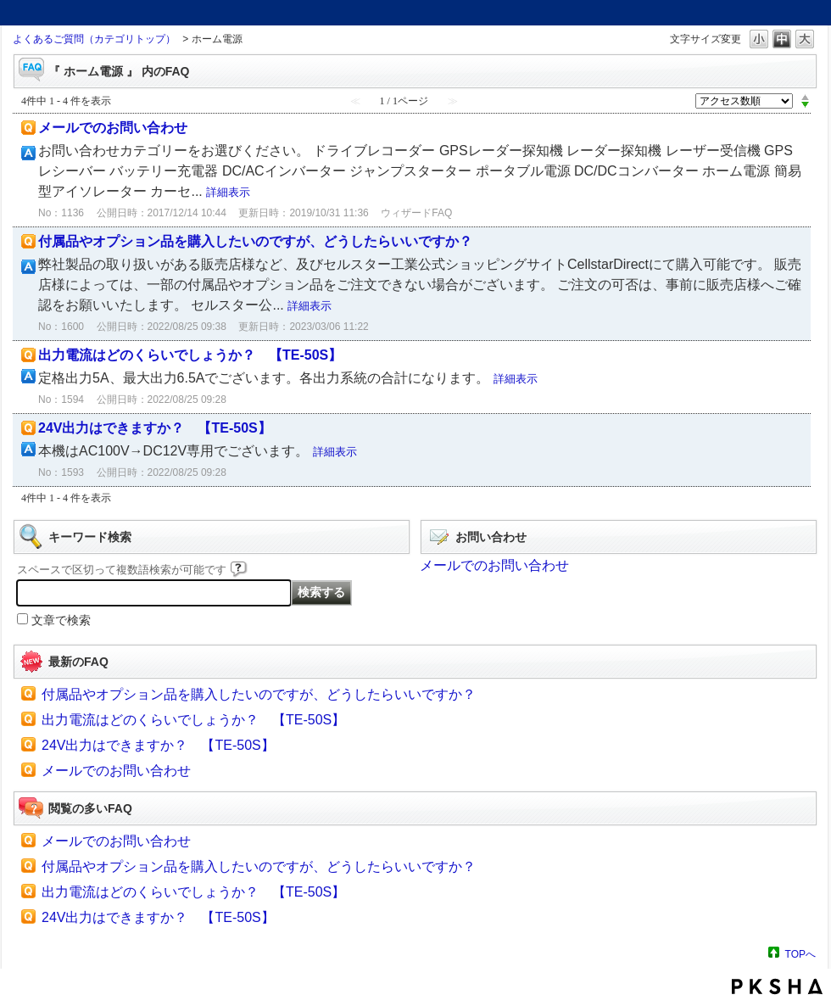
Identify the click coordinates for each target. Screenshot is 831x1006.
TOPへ (800, 953)
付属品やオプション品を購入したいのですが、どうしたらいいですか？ (255, 241)
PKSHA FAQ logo (777, 986)
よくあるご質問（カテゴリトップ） (94, 39)
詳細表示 (228, 192)
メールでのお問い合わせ (112, 127)
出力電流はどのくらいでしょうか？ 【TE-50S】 (190, 355)
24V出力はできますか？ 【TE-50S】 (154, 428)
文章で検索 (61, 620)
